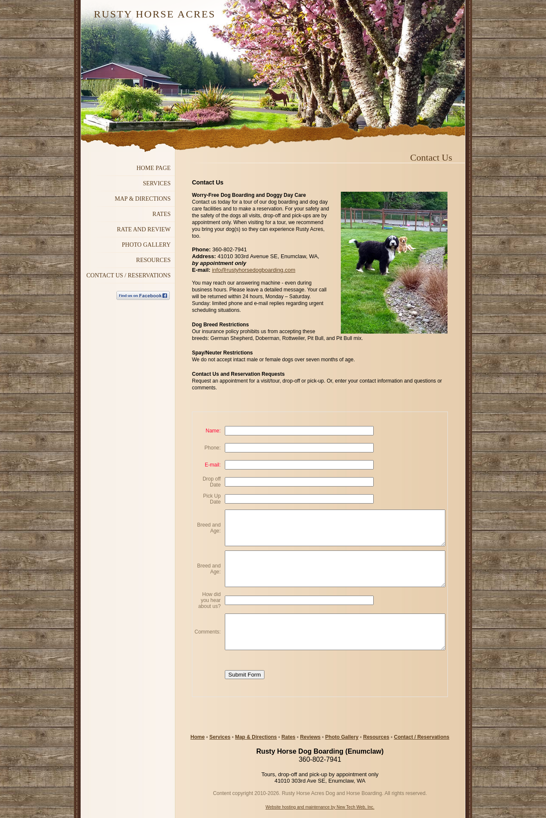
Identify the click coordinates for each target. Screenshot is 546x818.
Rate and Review (144, 229)
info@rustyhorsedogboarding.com (253, 270)
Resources (376, 737)
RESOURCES (153, 260)
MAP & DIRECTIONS (143, 199)
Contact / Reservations (421, 737)
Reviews (310, 737)
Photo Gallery (341, 737)
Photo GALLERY (146, 245)
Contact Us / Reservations (128, 275)
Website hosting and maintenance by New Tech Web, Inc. (319, 807)
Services (157, 183)
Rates (161, 214)
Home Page (153, 168)
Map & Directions (256, 737)
